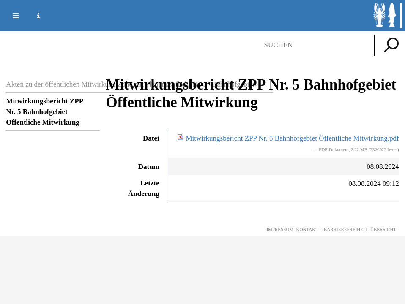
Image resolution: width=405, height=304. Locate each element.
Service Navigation (33, 15)
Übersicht (383, 229)
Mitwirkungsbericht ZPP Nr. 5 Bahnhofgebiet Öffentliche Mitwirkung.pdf (288, 138)
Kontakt (307, 229)
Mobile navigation (10, 15)
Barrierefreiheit (345, 229)
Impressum (279, 229)
